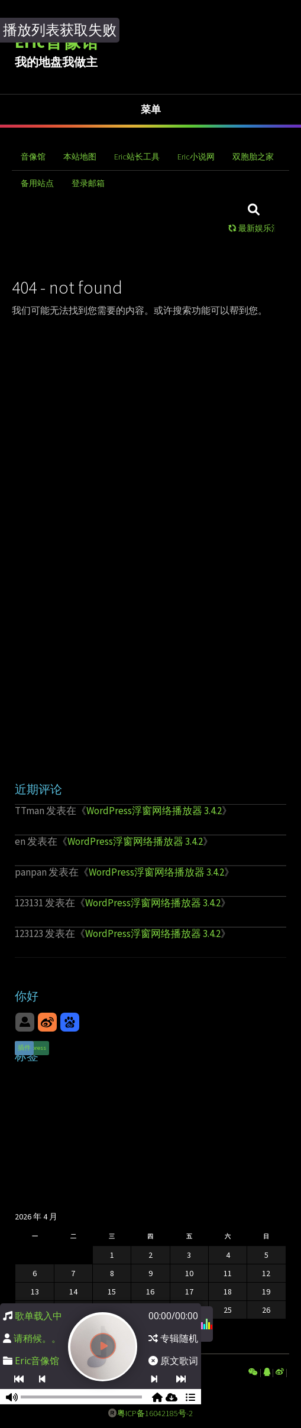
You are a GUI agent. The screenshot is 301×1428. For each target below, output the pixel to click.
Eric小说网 (196, 156)
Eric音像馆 (37, 1360)
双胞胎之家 (253, 156)
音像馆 (33, 156)
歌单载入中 (38, 1315)
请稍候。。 (37, 1338)
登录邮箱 (88, 183)
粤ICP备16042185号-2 (155, 1413)
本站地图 (79, 156)
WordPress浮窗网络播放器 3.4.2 (154, 810)
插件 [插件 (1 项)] (24, 1048)
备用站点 (37, 183)
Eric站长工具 (137, 156)
